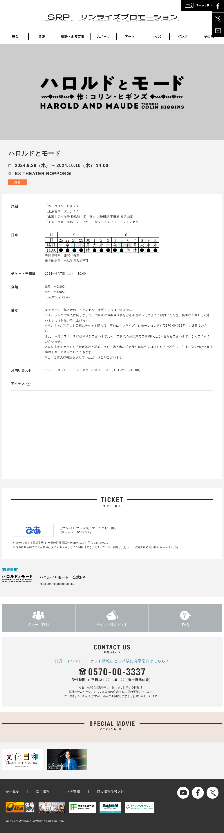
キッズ (156, 36)
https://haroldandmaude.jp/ (56, 583)
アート (130, 36)
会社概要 (12, 792)
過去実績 (73, 792)
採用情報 (43, 792)
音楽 (41, 36)
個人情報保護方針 (110, 792)
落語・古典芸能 (72, 36)
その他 (209, 36)
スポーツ (103, 36)
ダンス (182, 36)
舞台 (15, 36)
